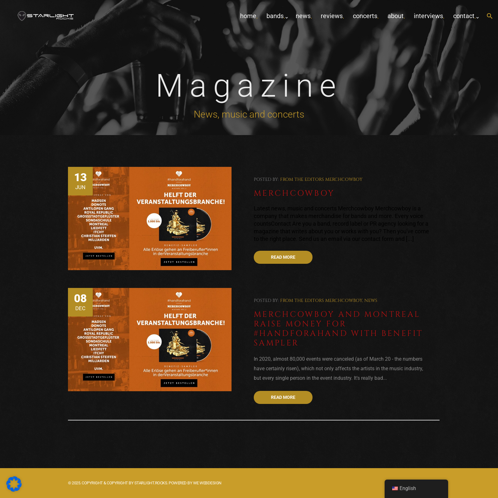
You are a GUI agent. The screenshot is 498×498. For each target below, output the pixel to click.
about (395, 16)
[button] (490, 16)
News (303, 16)
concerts (365, 16)
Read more (283, 257)
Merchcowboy (343, 179)
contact (463, 16)
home (248, 16)
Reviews (332, 16)
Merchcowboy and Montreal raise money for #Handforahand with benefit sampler (338, 328)
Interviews (428, 16)
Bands (275, 16)
